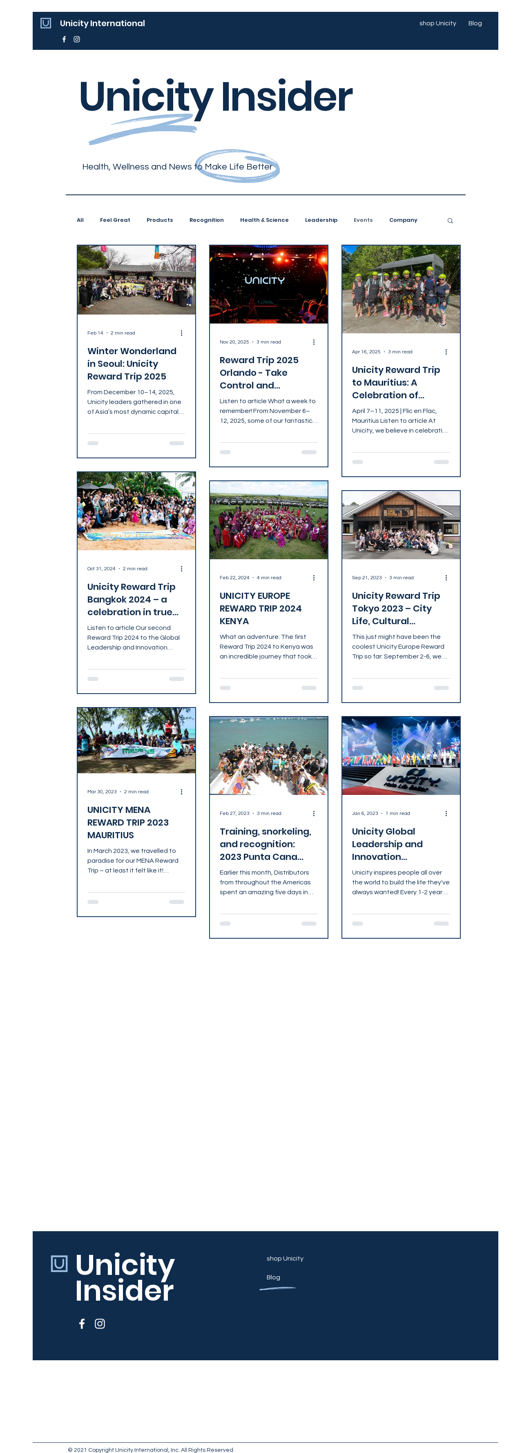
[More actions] (184, 333)
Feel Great (115, 220)
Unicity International (102, 23)
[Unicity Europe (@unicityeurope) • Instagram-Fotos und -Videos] (77, 39)
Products (160, 220)
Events (363, 220)
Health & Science (264, 220)
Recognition (207, 220)
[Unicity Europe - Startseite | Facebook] (64, 39)
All (80, 220)
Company (403, 220)
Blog (273, 1277)
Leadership (321, 220)
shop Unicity (285, 1258)
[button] (450, 221)
